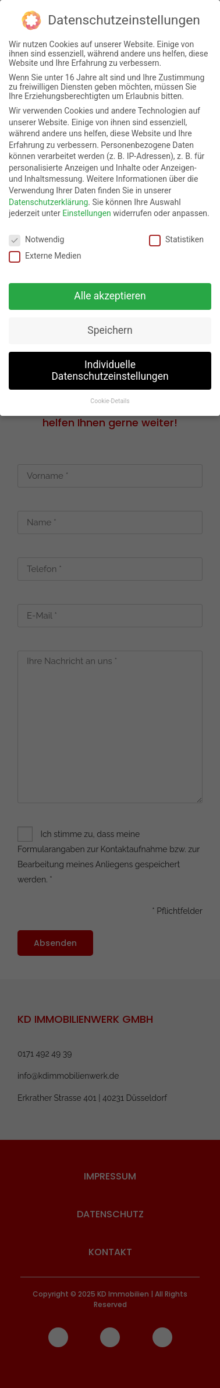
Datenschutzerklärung (48, 196)
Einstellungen (86, 208)
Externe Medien (45, 250)
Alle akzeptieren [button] (110, 290)
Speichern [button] (109, 324)
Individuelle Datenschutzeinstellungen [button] (109, 364)
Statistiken (176, 234)
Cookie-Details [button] (109, 396)
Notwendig (36, 234)
